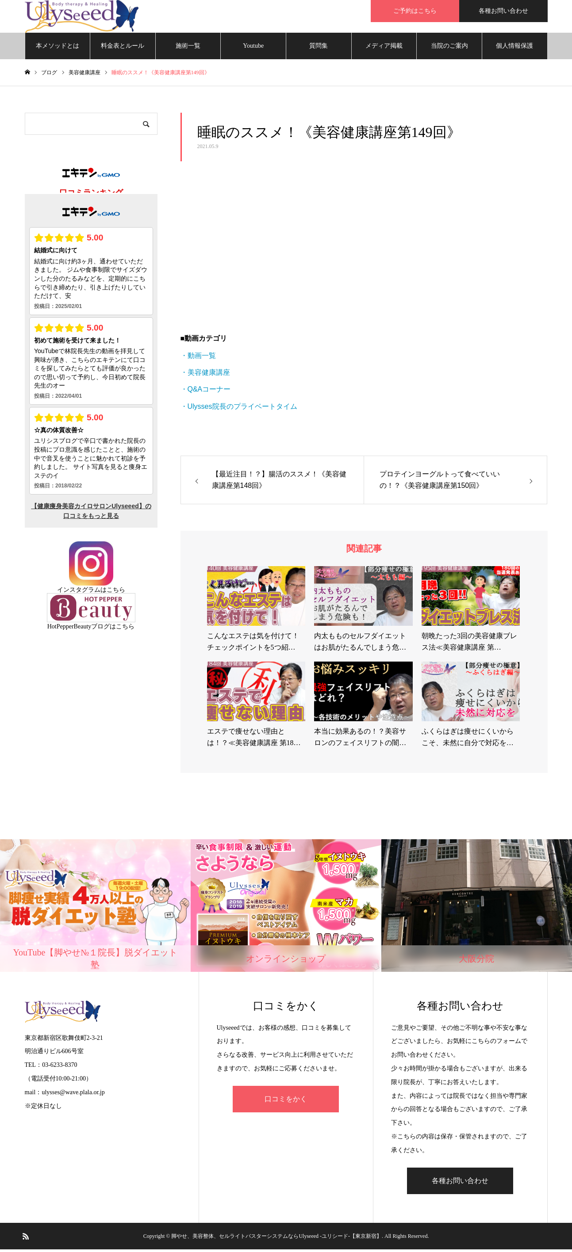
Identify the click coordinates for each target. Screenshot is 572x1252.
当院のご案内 (449, 48)
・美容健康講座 (205, 375)
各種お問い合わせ (503, 11)
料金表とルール (122, 48)
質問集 (318, 48)
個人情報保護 (514, 48)
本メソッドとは (57, 48)
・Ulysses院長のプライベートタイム (238, 409)
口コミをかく (286, 1101)
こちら (116, 592)
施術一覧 (188, 48)
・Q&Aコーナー (205, 392)
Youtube (253, 48)
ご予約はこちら (415, 11)
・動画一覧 (198, 358)
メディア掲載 (384, 48)
